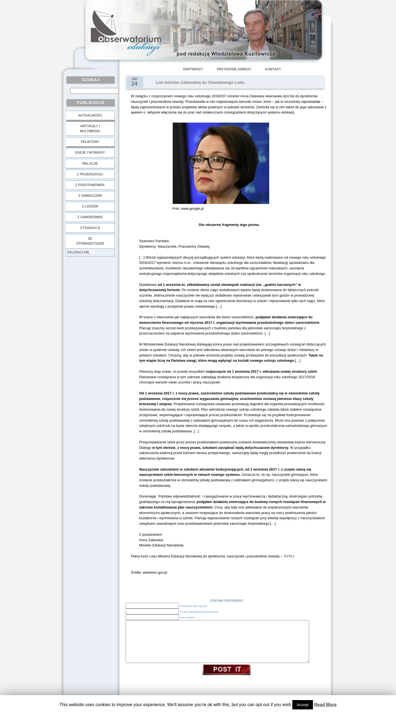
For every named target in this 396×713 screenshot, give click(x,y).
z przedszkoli (90, 174)
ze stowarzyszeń (90, 241)
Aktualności (90, 115)
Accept (303, 705)
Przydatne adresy (234, 69)
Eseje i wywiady (90, 152)
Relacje (90, 163)
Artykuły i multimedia (90, 128)
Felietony (90, 142)
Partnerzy (193, 69)
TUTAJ (289, 556)
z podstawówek (90, 185)
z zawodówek (90, 217)
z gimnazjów (90, 196)
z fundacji (90, 228)
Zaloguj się (78, 252)
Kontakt (273, 69)
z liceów (90, 206)
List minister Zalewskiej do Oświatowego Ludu (200, 82)
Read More (325, 704)
